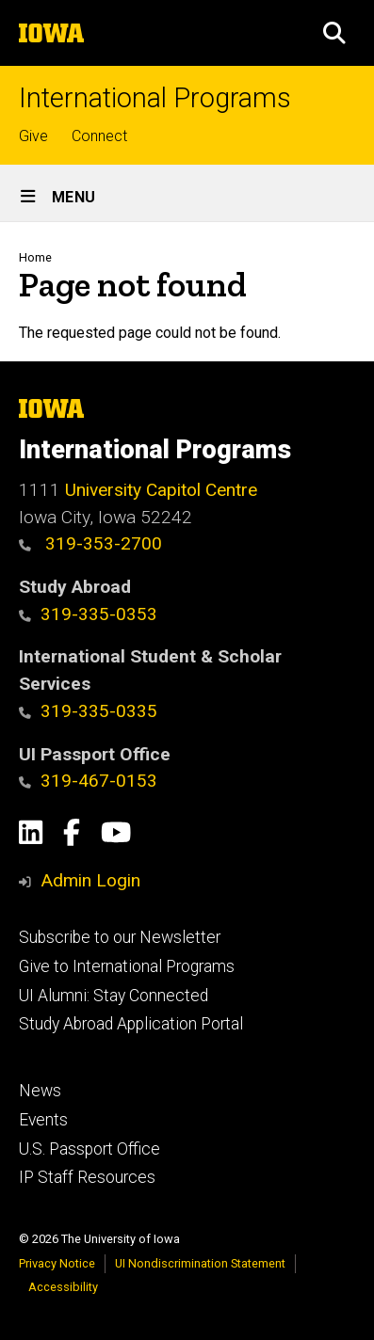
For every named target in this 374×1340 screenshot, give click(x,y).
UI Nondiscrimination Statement (200, 1263)
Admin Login (90, 880)
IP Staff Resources (87, 1177)
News (40, 1090)
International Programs (155, 98)
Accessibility (63, 1287)
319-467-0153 (88, 780)
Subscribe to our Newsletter (119, 937)
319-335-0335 (88, 711)
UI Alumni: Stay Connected (113, 995)
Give (33, 136)
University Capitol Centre (161, 490)
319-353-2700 (90, 543)
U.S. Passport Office (89, 1149)
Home (35, 257)
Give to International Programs (127, 966)
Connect (99, 136)
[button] (334, 33)
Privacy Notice (57, 1263)
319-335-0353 (88, 614)
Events (43, 1119)
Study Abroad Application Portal (131, 1023)
